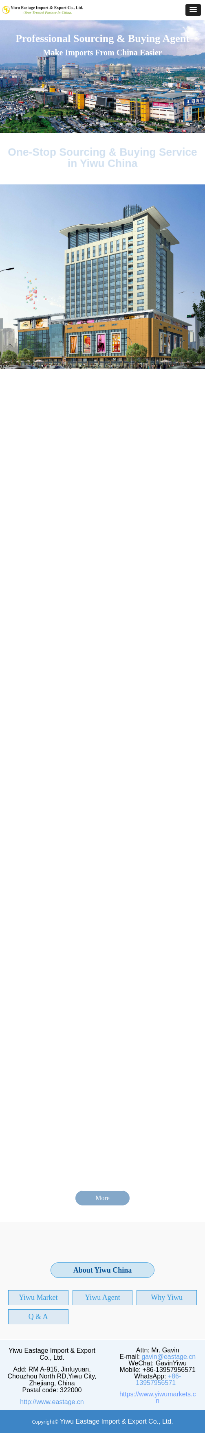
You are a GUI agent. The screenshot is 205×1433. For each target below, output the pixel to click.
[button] (193, 10)
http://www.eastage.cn (52, 1401)
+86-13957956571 (158, 1379)
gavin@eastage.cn (168, 1356)
